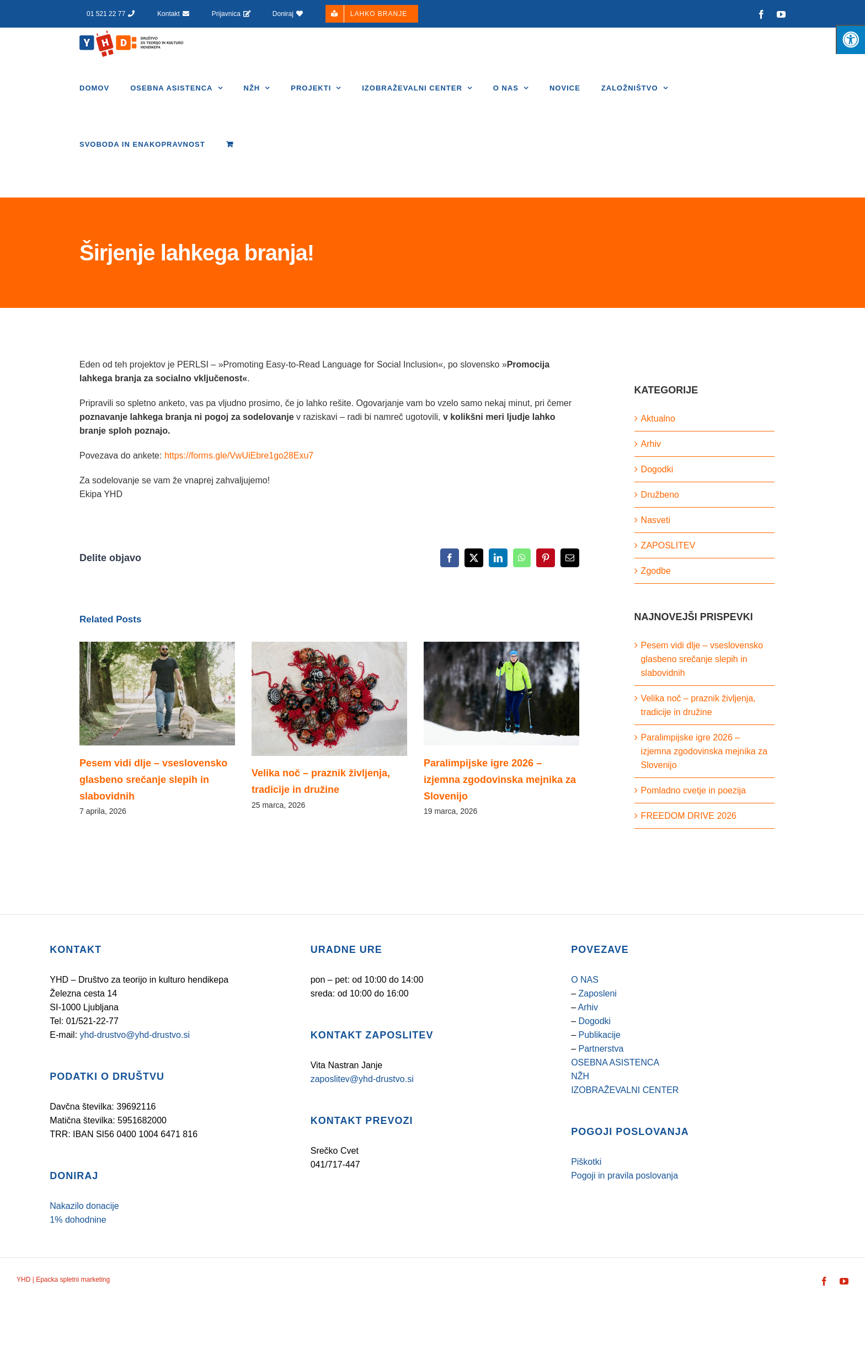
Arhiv (651, 444)
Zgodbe (656, 570)
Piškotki (586, 1161)
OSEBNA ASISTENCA (615, 1062)
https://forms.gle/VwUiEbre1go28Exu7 (238, 455)
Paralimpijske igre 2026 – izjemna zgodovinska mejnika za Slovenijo (500, 780)
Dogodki (657, 469)
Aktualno (658, 418)
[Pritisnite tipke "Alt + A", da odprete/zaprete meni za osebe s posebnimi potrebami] (850, 39)
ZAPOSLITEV (668, 545)
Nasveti (655, 520)
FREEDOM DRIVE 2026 (688, 815)
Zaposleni (597, 993)
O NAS (585, 979)
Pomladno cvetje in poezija (693, 790)
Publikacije (599, 1035)
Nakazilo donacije (84, 1206)
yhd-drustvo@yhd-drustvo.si (135, 1035)
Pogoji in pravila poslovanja (624, 1175)
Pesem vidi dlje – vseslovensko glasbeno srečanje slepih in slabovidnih (153, 780)
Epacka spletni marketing (72, 1279)
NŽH (580, 1076)
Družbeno (660, 494)
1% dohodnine (78, 1219)
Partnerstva (600, 1048)
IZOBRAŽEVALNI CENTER (625, 1090)
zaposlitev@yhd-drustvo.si (362, 1079)
